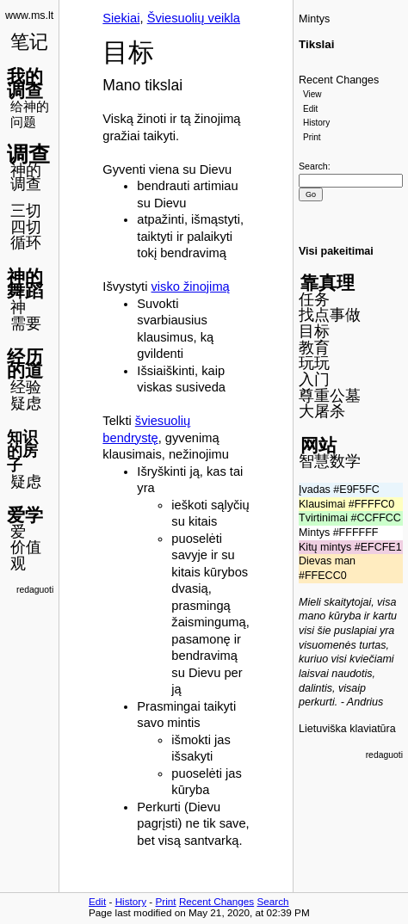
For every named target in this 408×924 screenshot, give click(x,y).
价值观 (25, 555)
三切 (25, 210)
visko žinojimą (190, 286)
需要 (25, 323)
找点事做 (330, 314)
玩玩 (314, 363)
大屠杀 (322, 411)
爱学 (25, 515)
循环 (25, 242)
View (312, 94)
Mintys (314, 19)
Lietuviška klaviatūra (347, 729)
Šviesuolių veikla (193, 18)
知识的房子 (22, 451)
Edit (310, 109)
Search (313, 166)
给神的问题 (29, 114)
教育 (314, 347)
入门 (314, 379)
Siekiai (120, 18)
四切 (25, 227)
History (316, 122)
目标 (314, 331)
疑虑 (25, 403)
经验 (25, 387)
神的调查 (25, 178)
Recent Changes (339, 80)
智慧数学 (330, 461)
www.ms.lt (29, 15)
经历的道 (25, 364)
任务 (314, 299)
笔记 (29, 41)
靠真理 (327, 283)
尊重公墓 (330, 395)
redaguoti (34, 589)
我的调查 (25, 83)
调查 (28, 154)
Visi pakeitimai (336, 251)
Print (312, 137)
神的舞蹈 (25, 284)
